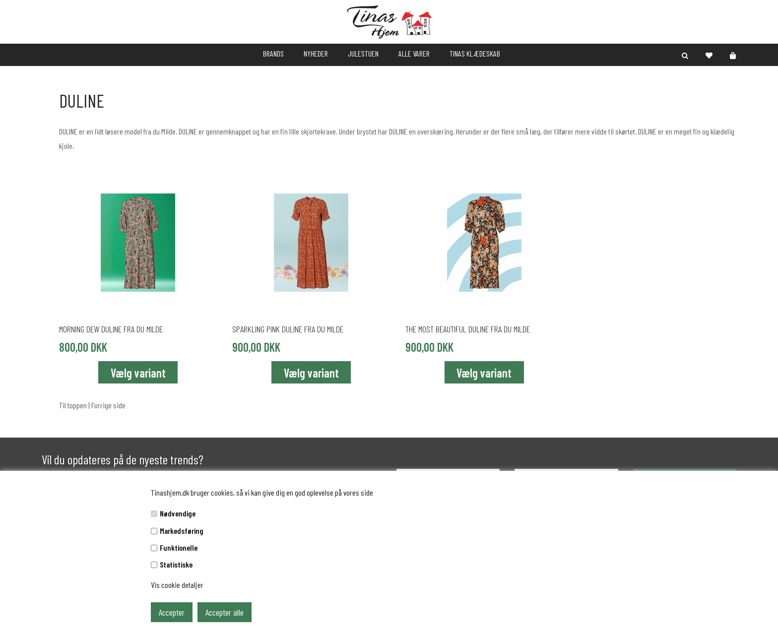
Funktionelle (178, 547)
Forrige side (108, 405)
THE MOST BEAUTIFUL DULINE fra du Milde (467, 328)
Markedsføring (181, 530)
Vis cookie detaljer (177, 584)
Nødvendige (177, 513)
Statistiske (176, 564)
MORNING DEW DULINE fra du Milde (111, 328)
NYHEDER (316, 53)
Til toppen (73, 405)
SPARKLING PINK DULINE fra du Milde (287, 328)
